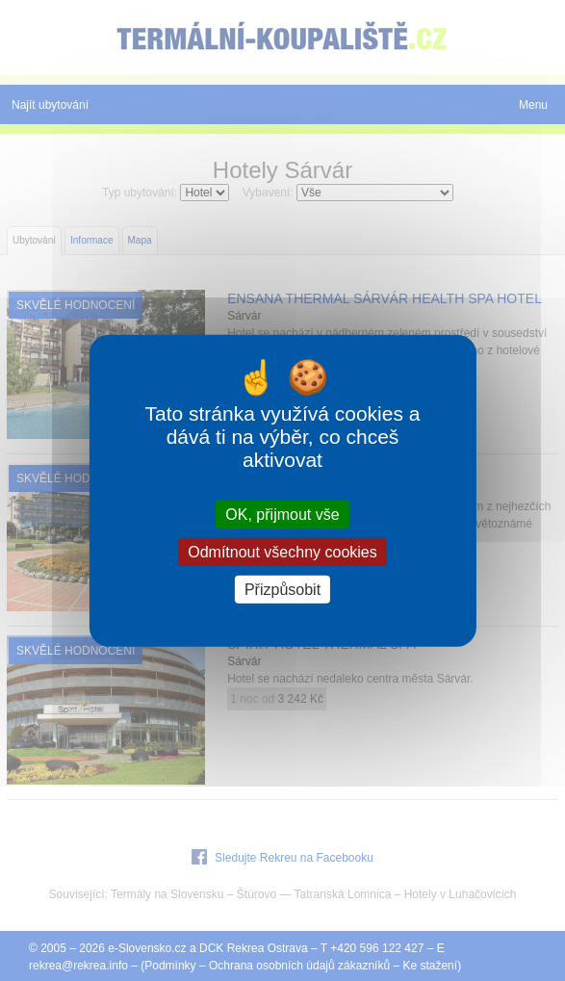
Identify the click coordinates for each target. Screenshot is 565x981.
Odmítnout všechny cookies (282, 551)
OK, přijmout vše (282, 513)
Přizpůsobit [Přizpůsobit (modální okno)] (282, 589)
